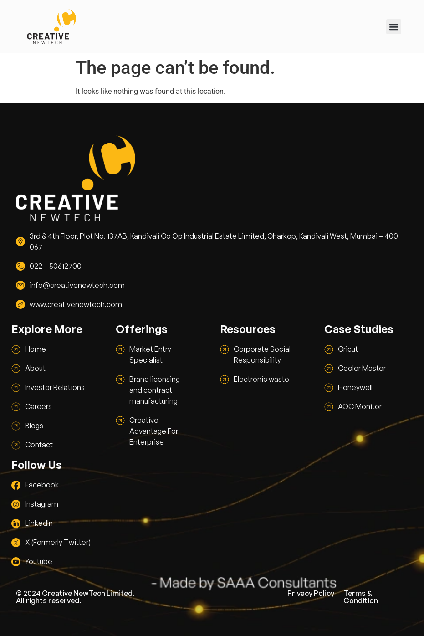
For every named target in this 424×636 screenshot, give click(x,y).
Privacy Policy (310, 593)
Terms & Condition (360, 597)
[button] (393, 26)
